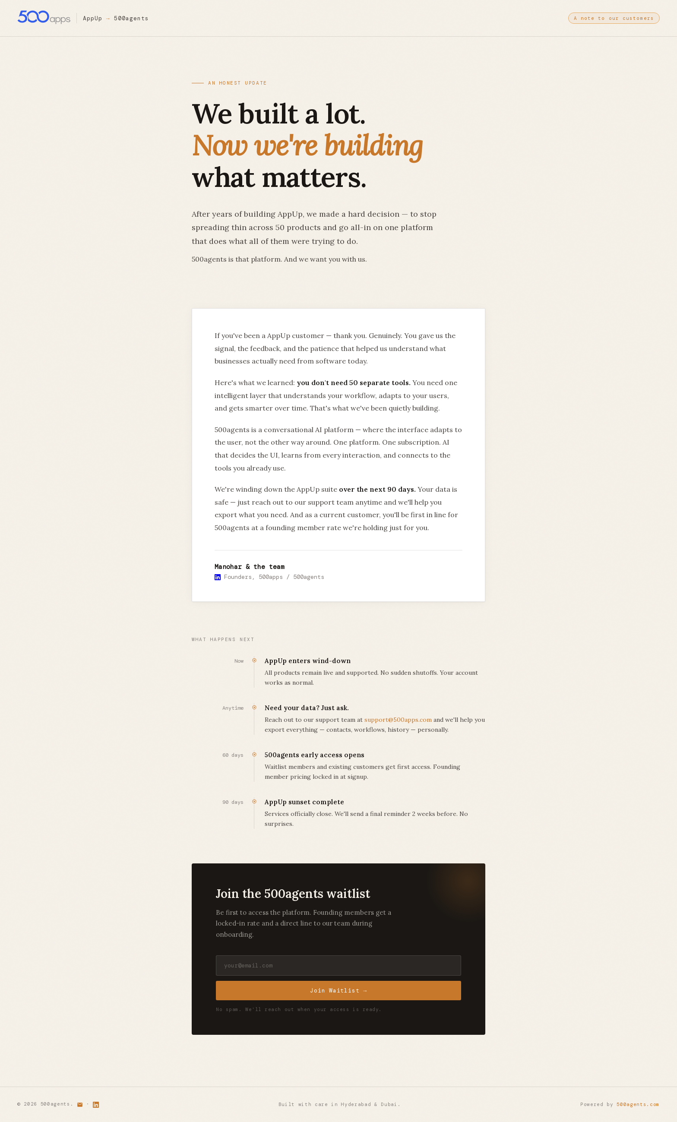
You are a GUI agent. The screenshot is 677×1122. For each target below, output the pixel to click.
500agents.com (638, 1105)
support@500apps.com (398, 720)
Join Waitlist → (338, 991)
